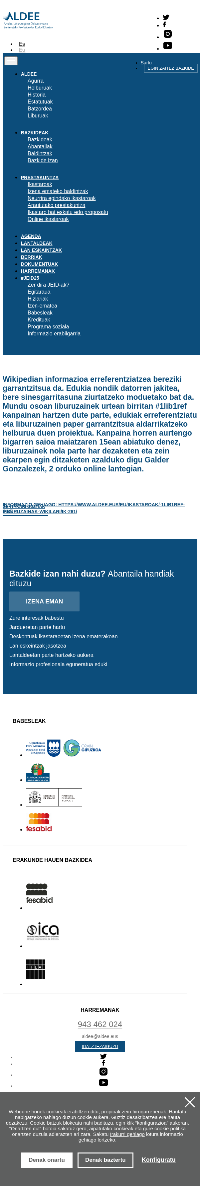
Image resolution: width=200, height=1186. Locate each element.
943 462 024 (100, 1024)
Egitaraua (39, 292)
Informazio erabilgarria (54, 333)
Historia (37, 95)
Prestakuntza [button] (40, 177)
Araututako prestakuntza (56, 205)
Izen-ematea (42, 306)
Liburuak (38, 115)
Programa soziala (48, 326)
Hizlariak (38, 299)
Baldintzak (40, 153)
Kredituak (39, 319)
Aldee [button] (29, 74)
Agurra (36, 81)
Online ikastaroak (48, 219)
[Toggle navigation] (11, 60)
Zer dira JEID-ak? (48, 285)
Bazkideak (40, 139)
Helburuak (40, 88)
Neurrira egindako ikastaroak (62, 198)
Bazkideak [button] (34, 132)
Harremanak (38, 271)
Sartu (146, 62)
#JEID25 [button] (30, 278)
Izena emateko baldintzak (58, 191)
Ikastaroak (40, 184)
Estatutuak (40, 102)
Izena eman (44, 601)
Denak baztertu (105, 1160)
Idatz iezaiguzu (100, 1046)
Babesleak (40, 312)
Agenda (31, 236)
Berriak (31, 257)
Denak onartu (47, 1160)
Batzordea (40, 108)
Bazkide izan (43, 160)
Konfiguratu (159, 1159)
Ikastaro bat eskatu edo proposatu (68, 212)
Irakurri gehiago (127, 1134)
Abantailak (40, 146)
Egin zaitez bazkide (171, 68)
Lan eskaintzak (41, 250)
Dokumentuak (39, 264)
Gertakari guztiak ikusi (24, 509)
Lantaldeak (37, 243)
